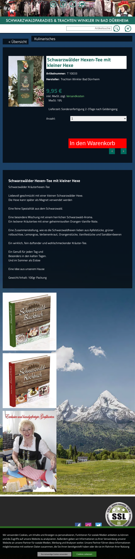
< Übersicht (17, 41)
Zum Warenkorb (128, 26)
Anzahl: (50, 118)
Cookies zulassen (84, 554)
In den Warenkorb (92, 143)
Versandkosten (75, 96)
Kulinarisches (44, 39)
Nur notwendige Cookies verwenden (54, 554)
